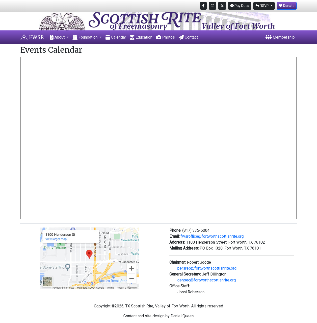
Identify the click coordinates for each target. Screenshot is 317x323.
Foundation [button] (86, 37)
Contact (188, 37)
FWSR (32, 37)
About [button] (58, 37)
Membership (280, 37)
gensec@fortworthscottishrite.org (206, 280)
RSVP (262, 6)
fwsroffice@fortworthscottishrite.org (212, 236)
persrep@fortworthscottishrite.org (207, 268)
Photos (165, 37)
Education (141, 37)
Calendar (116, 37)
